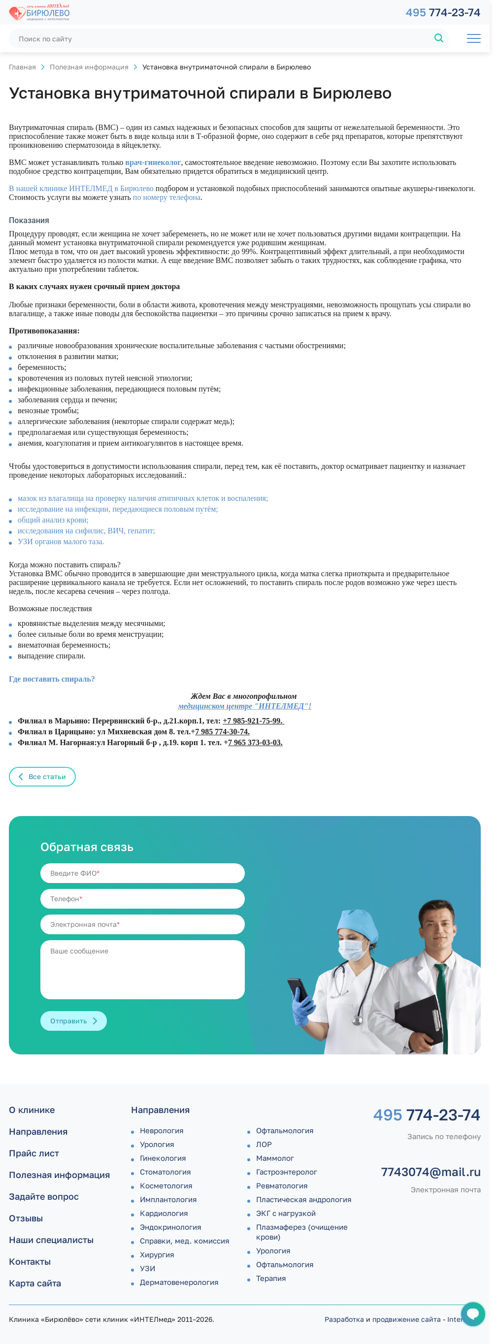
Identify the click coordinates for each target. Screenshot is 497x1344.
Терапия (271, 1278)
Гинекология (163, 1157)
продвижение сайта (406, 1319)
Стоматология (165, 1171)
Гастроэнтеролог (286, 1171)
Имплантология (168, 1199)
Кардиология (164, 1213)
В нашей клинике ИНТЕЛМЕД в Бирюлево (81, 188)
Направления (38, 1131)
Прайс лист (34, 1152)
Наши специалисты (51, 1239)
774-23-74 (443, 12)
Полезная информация (89, 67)
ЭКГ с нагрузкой (286, 1213)
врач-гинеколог (153, 162)
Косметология (166, 1185)
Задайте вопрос (44, 1196)
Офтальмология (285, 1130)
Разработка (344, 1319)
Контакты (30, 1261)
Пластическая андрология (304, 1199)
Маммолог (275, 1157)
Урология (157, 1144)
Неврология (162, 1130)
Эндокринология (170, 1226)
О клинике (32, 1109)
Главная (22, 67)
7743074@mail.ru (431, 1172)
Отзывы (26, 1218)
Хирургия (157, 1254)
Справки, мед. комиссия (185, 1240)
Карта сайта (35, 1283)
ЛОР (264, 1144)
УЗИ (147, 1268)
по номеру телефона (166, 197)
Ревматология (282, 1185)
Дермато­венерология (179, 1282)
